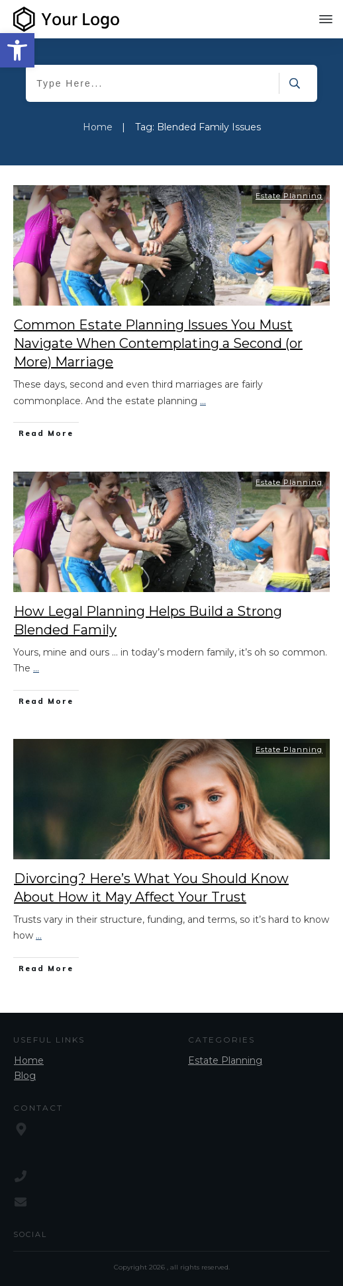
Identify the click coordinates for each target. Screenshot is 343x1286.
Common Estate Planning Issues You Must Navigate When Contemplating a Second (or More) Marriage (158, 343)
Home (29, 1060)
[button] (17, 50)
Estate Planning (289, 195)
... (203, 401)
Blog (25, 1076)
